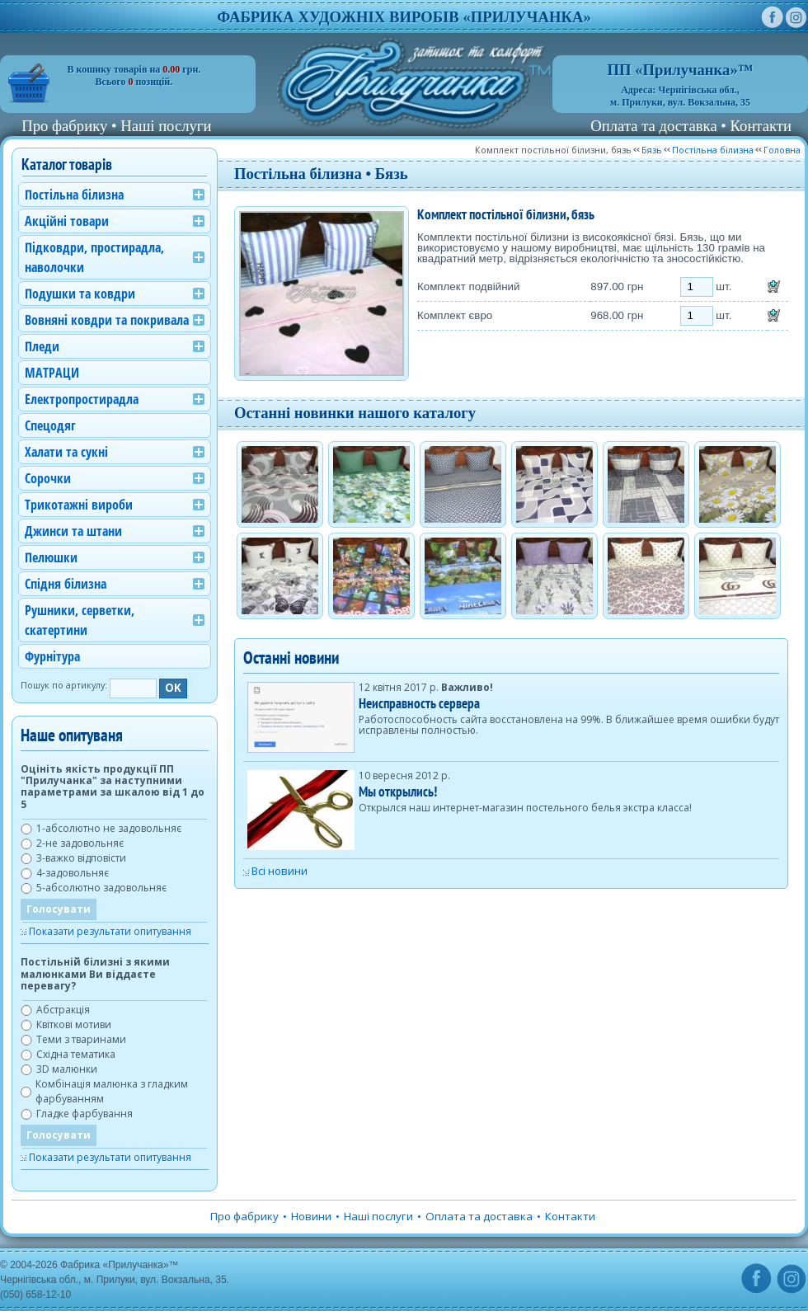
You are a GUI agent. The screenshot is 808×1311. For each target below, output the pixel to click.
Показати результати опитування (110, 931)
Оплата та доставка (653, 125)
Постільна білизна (713, 150)
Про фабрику (64, 125)
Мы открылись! (398, 791)
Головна (782, 150)
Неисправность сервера (419, 702)
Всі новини (279, 870)
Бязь (651, 150)
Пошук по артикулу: (64, 685)
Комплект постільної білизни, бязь (553, 150)
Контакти (761, 125)
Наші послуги (165, 125)
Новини (311, 1216)
